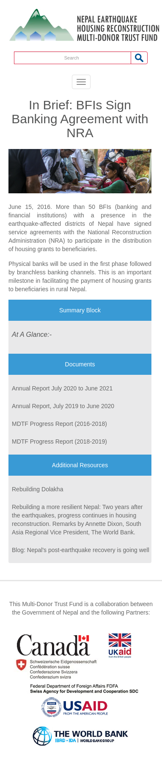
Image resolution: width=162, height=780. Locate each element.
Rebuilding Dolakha (37, 489)
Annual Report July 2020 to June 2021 (62, 388)
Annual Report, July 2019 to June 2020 (63, 406)
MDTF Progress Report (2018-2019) (59, 441)
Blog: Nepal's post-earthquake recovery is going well (80, 550)
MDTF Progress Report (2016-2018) (59, 423)
